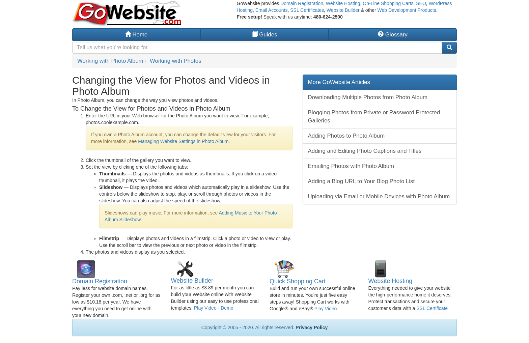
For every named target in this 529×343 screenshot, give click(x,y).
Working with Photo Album (110, 61)
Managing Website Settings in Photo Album (183, 141)
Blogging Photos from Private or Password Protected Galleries (374, 116)
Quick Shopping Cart (298, 281)
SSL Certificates (307, 10)
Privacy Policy (312, 327)
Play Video (205, 308)
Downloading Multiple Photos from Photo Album (367, 97)
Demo (227, 308)
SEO (421, 3)
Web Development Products (407, 10)
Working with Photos (175, 61)
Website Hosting (343, 3)
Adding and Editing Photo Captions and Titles (365, 151)
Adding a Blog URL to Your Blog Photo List (361, 181)
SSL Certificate (432, 308)
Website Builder (343, 10)
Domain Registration (301, 3)
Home (136, 34)
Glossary (393, 34)
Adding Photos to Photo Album (346, 136)
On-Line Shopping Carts (388, 3)
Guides (264, 34)
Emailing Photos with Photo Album (351, 166)
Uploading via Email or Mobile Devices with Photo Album (379, 196)
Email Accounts (271, 10)
